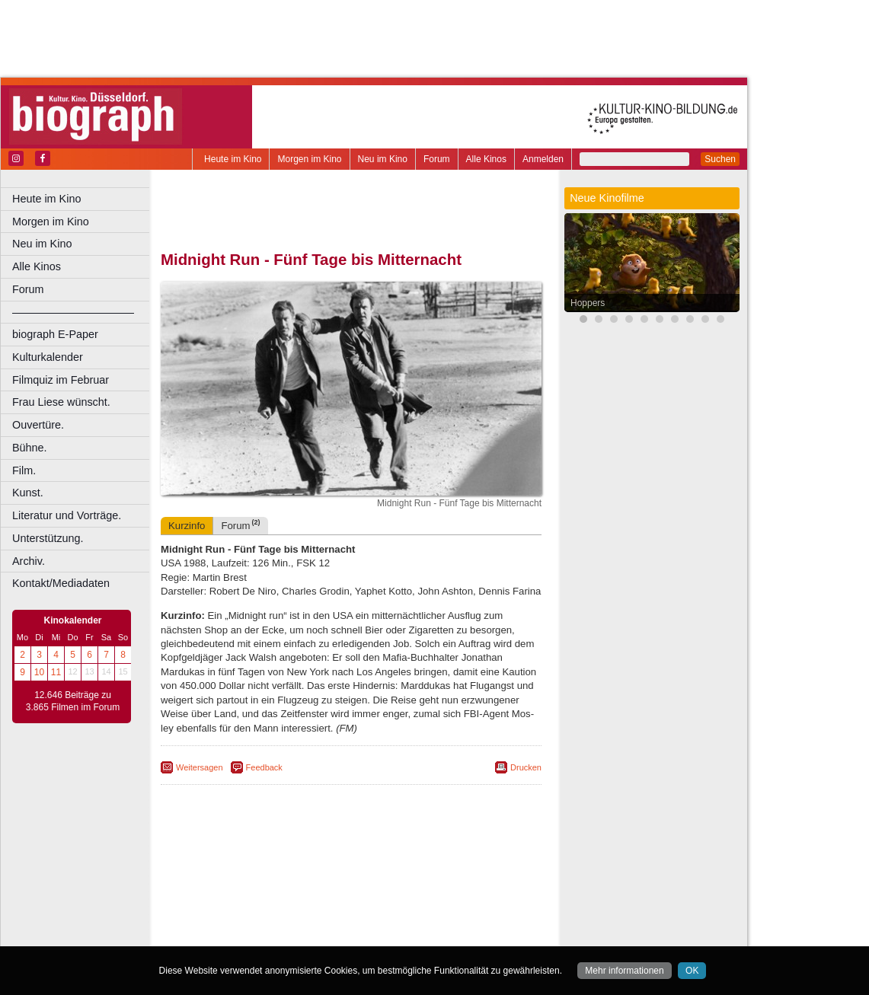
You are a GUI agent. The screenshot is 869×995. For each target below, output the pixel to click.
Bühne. (29, 448)
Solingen (355, 923)
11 (56, 672)
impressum (359, 859)
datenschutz (413, 859)
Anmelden (543, 159)
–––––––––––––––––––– (73, 312)
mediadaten (470, 859)
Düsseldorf (418, 885)
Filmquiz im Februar (60, 380)
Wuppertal (414, 923)
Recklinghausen (299, 923)
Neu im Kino (382, 159)
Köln (461, 898)
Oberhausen (426, 911)
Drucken (526, 767)
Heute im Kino (232, 159)
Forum (436, 159)
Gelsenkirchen (328, 898)
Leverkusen (272, 911)
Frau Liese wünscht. (61, 402)
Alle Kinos (486, 159)
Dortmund (371, 885)
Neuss (383, 911)
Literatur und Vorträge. (66, 515)
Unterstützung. (48, 538)
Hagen (376, 898)
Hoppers (587, 303)
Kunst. (27, 492)
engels (305, 872)
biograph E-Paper (55, 334)
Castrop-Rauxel (314, 885)
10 (39, 672)
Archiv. (28, 561)
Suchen (720, 159)
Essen (242, 898)
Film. (24, 470)
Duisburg (464, 885)
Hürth (435, 898)
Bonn (267, 885)
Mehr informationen (624, 970)
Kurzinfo (186, 525)
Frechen (277, 898)
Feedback (264, 767)
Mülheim (348, 911)
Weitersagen (199, 767)
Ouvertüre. (38, 425)
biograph (229, 872)
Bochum (234, 885)
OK (691, 970)
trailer (351, 872)
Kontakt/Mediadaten (61, 583)
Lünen (312, 911)
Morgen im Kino (309, 159)
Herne (407, 898)
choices (270, 872)
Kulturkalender (47, 357)
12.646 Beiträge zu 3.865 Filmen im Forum (73, 701)
